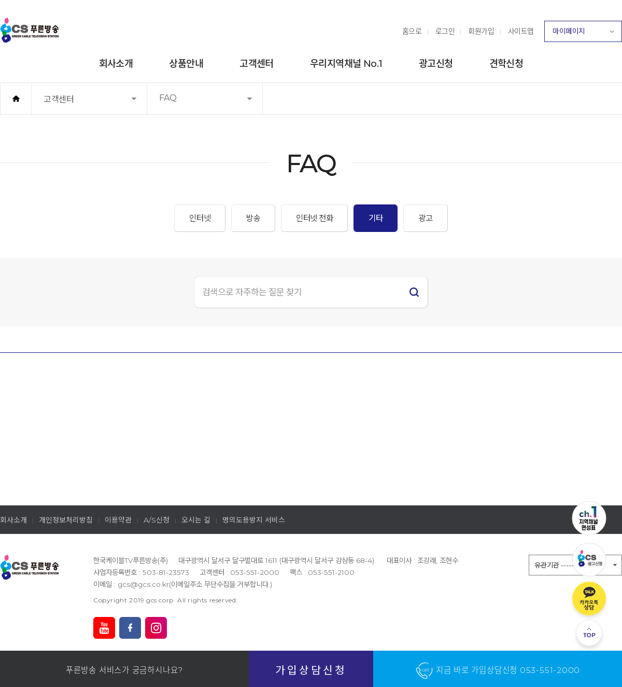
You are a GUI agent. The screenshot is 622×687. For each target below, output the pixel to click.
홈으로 (412, 31)
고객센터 (256, 64)
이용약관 (118, 520)
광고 (425, 218)
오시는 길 (195, 520)
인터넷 (199, 218)
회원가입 (481, 31)
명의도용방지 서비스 (253, 520)
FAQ (183, 103)
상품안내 (186, 64)
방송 (253, 218)
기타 (376, 218)
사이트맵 (521, 31)
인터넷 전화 (314, 218)
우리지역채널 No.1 (346, 64)
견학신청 (506, 64)
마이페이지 (583, 34)
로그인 (445, 31)
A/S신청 (156, 520)
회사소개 (116, 64)
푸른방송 (29, 30)
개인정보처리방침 (66, 520)
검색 (414, 292)
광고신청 (436, 64)
